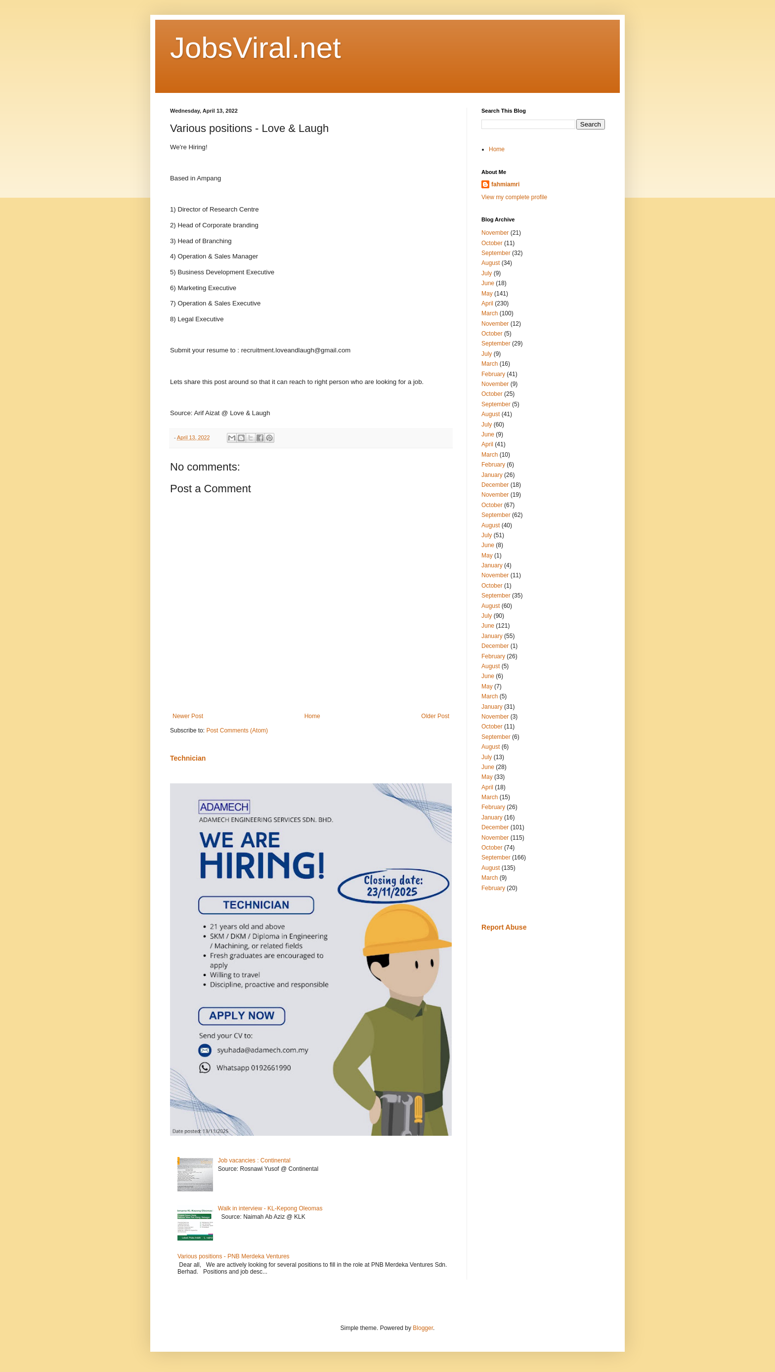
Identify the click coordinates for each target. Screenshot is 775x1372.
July (486, 273)
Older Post (435, 716)
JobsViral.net (255, 47)
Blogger (423, 1328)
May (487, 293)
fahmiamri (505, 184)
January (492, 475)
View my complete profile (514, 197)
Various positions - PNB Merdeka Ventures (233, 1256)
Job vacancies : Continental (254, 1160)
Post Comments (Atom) (237, 730)
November (495, 232)
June (487, 283)
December (495, 484)
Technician (188, 758)
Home (312, 716)
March (489, 313)
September (496, 253)
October (492, 243)
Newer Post (187, 716)
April (487, 303)
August (490, 262)
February (493, 374)
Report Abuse (503, 927)
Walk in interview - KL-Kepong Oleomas (270, 1208)
